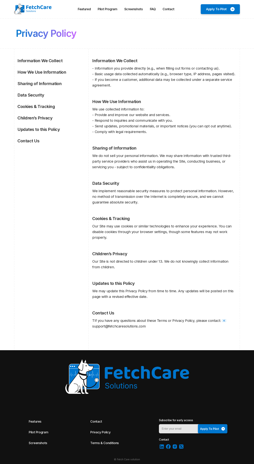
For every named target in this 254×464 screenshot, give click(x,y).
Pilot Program (107, 9)
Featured (84, 9)
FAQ (153, 9)
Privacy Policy (100, 432)
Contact (168, 9)
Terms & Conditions (104, 443)
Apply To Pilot (216, 9)
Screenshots (133, 9)
